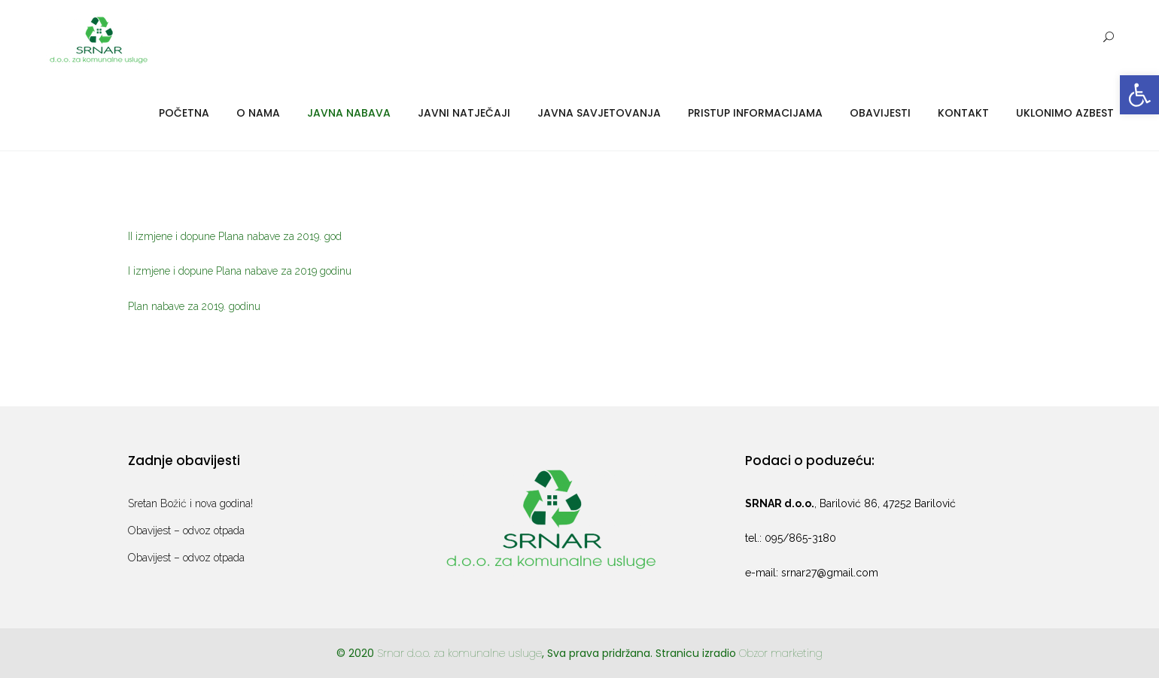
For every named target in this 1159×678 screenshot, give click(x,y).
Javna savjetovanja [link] (599, 112)
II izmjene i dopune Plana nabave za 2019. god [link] (235, 236)
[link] (1139, 94)
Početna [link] (184, 112)
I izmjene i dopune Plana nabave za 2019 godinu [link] (239, 271)
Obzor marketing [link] (781, 653)
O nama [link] (258, 112)
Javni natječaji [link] (464, 112)
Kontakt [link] (963, 112)
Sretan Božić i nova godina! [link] (190, 503)
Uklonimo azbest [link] (1065, 112)
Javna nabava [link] (349, 112)
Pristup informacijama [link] (755, 112)
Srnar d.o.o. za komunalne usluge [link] (459, 653)
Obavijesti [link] (880, 112)
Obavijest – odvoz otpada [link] (186, 530)
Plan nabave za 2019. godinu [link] (194, 306)
